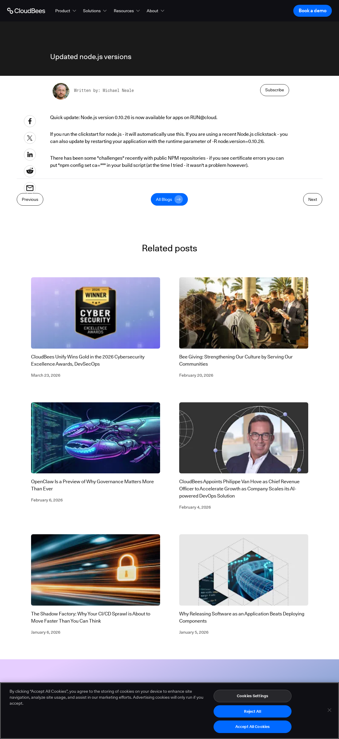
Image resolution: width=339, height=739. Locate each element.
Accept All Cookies (252, 728)
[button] (66, 10)
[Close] (329, 711)
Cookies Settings (252, 697)
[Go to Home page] (26, 11)
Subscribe (274, 89)
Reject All (252, 713)
